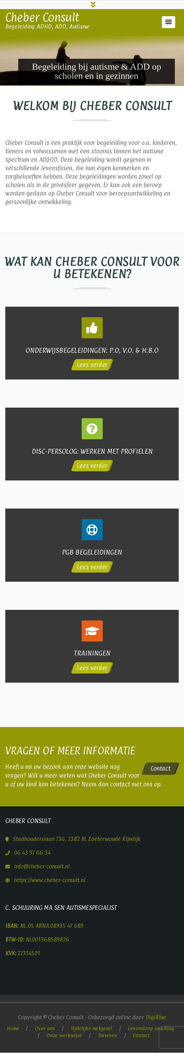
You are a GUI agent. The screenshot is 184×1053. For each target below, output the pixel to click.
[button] (168, 23)
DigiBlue (156, 1017)
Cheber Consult (42, 18)
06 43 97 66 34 (32, 852)
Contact (160, 768)
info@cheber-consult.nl (42, 866)
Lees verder (92, 365)
